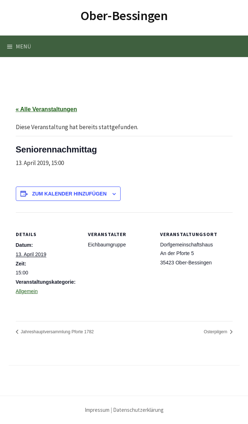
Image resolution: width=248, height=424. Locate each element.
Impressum (97, 409)
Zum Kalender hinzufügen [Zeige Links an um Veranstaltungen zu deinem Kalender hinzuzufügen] (69, 194)
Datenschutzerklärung (138, 409)
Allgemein (27, 291)
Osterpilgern (216, 331)
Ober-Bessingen (124, 16)
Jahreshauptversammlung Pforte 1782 (57, 331)
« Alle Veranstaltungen (46, 109)
